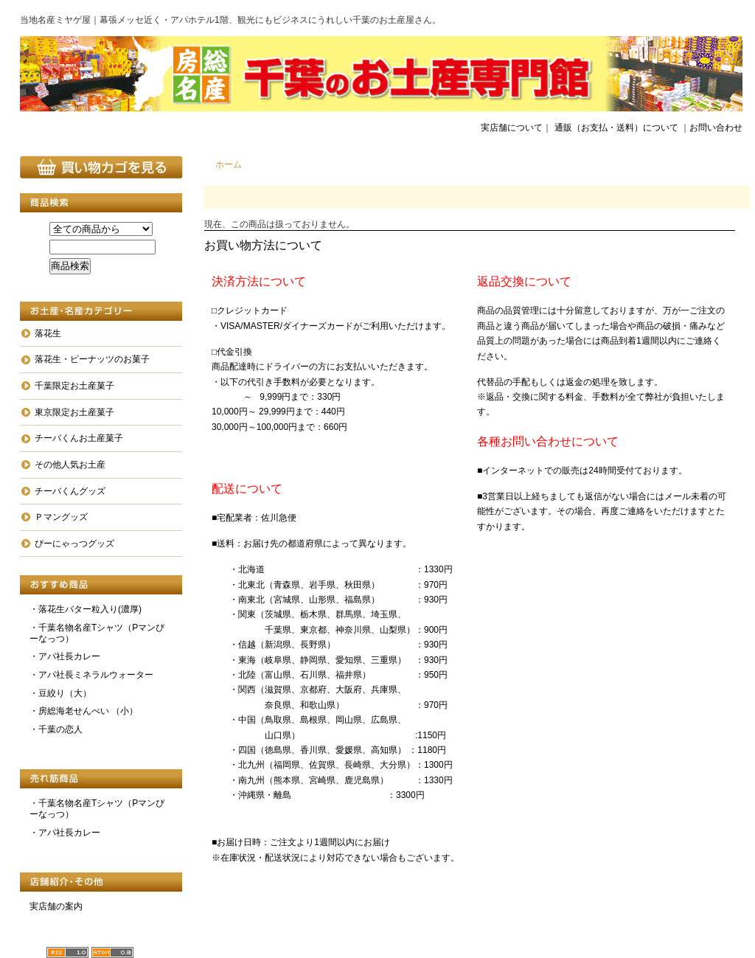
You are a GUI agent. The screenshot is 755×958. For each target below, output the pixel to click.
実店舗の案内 (56, 906)
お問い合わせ (715, 127)
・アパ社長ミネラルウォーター (91, 675)
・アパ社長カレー (64, 656)
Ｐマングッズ (61, 517)
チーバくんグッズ (70, 491)
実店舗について (512, 127)
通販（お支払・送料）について (616, 127)
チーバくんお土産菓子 (79, 438)
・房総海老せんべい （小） (83, 711)
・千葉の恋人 (56, 729)
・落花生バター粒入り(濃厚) (85, 609)
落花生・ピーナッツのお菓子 (92, 359)
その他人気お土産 (70, 464)
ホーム (228, 164)
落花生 (48, 333)
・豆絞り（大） (60, 693)
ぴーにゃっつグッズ (74, 543)
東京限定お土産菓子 (74, 412)
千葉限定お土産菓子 (74, 386)
